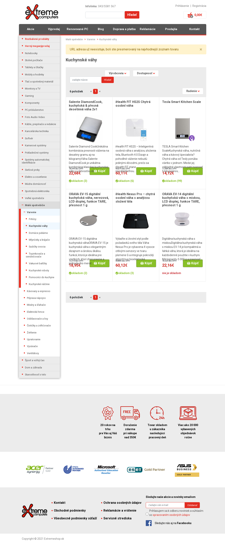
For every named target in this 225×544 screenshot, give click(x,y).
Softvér (29, 138)
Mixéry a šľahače (36, 304)
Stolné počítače (34, 60)
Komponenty (32, 102)
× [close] (201, 49)
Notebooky (31, 53)
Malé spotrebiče (35, 205)
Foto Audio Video (35, 117)
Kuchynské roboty (39, 270)
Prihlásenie (182, 5)
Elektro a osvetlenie (36, 176)
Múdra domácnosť (35, 183)
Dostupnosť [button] (144, 73)
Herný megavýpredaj (37, 46)
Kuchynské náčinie (39, 284)
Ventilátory (33, 353)
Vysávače (32, 346)
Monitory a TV (32, 88)
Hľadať (132, 15)
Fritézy (32, 219)
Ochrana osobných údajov (121, 503)
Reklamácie (148, 29)
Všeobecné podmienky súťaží (74, 518)
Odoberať (192, 505)
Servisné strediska (116, 518)
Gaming (29, 95)
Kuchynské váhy (38, 225)
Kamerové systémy (35, 145)
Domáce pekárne (38, 232)
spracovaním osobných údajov (171, 514)
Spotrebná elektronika (37, 191)
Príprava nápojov (36, 298)
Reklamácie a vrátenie (118, 510)
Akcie (30, 29)
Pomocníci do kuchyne (41, 277)
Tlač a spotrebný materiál (39, 81)
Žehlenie (31, 332)
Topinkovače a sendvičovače (35, 255)
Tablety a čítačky (34, 67)
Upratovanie (33, 339)
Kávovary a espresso (38, 291)
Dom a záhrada (33, 367)
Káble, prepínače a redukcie (40, 124)
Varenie (31, 212)
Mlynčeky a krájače (39, 239)
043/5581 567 (107, 6)
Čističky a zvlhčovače (39, 325)
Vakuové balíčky (38, 263)
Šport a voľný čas (34, 360)
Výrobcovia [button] (116, 73)
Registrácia (199, 5)
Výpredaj (54, 29)
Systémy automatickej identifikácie (35, 161)
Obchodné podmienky (69, 510)
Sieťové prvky (32, 169)
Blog (101, 29)
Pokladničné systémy (37, 152)
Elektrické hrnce (35, 311)
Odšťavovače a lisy (37, 318)
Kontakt (194, 29)
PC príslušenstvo (34, 109)
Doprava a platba (124, 29)
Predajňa (171, 29)
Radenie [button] (191, 91)
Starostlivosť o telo (35, 374)
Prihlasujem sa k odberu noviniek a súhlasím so (176, 512)
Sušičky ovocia (37, 246)
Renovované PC (77, 29)
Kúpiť (99, 171)
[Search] (85, 80)
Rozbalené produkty (37, 39)
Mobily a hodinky (34, 74)
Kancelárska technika (37, 131)
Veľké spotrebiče (34, 198)
